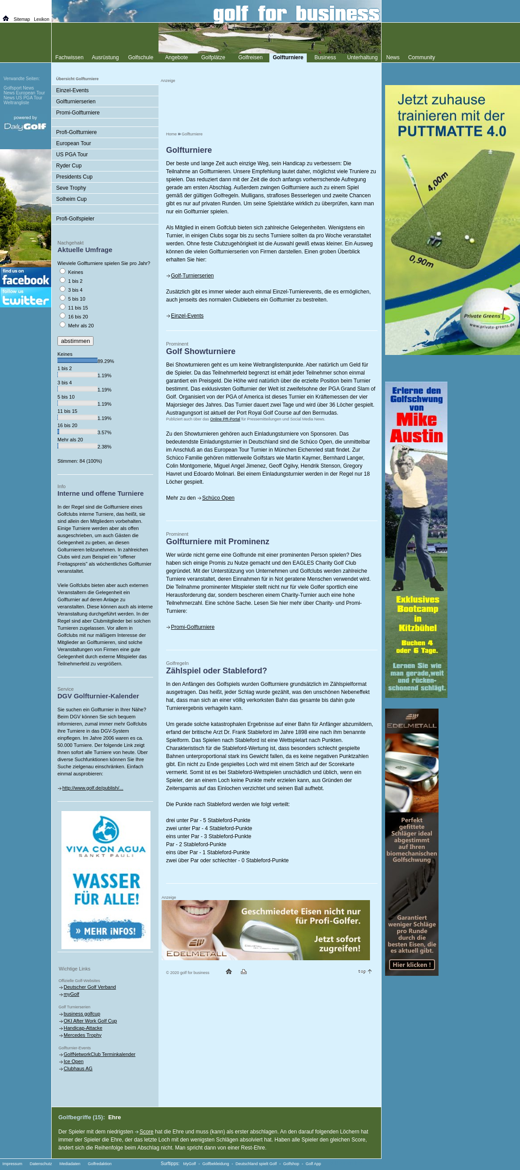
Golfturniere (192, 134)
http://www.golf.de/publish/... (92, 788)
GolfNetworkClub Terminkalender (99, 1054)
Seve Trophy (71, 188)
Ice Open (74, 1061)
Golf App (313, 1164)
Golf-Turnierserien (192, 276)
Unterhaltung (362, 57)
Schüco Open (218, 498)
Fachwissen (69, 57)
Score (146, 1132)
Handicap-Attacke (83, 1028)
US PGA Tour (72, 154)
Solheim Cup (71, 199)
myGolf (71, 994)
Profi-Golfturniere (76, 132)
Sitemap (22, 19)
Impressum (13, 1164)
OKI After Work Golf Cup (90, 1020)
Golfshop (291, 1164)
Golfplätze (213, 57)
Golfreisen (250, 57)
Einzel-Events (187, 316)
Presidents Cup (74, 177)
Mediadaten (69, 1164)
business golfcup (82, 1013)
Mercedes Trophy (83, 1035)
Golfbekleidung (216, 1164)
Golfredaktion (100, 1164)
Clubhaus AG (78, 1068)
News (392, 57)
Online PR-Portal (225, 419)
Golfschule (141, 57)
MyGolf (189, 1164)
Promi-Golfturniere (193, 627)
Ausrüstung (105, 57)
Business (325, 57)
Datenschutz (41, 1164)
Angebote (176, 57)
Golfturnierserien (76, 101)
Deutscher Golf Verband (90, 987)
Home (171, 134)
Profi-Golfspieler (75, 219)
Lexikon (41, 19)
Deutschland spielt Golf (256, 1164)
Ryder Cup (68, 166)
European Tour (73, 143)
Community (421, 57)
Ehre (114, 1117)
